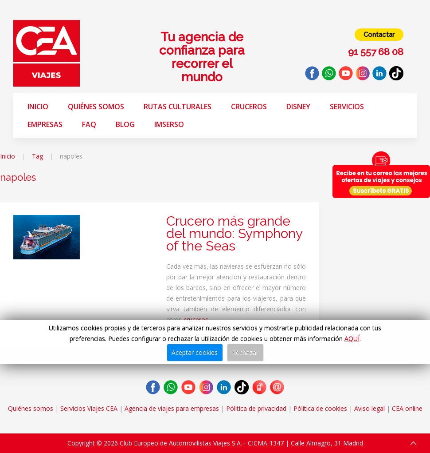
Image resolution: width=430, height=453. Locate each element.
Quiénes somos (96, 106)
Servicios (347, 106)
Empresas (45, 124)
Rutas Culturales (177, 106)
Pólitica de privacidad (256, 408)
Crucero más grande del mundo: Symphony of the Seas (234, 233)
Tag (37, 156)
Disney (298, 106)
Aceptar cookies (195, 352)
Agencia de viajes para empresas (172, 408)
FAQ (89, 124)
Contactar (379, 35)
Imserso (169, 124)
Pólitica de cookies (320, 408)
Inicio (37, 106)
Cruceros (249, 106)
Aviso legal (369, 408)
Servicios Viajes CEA (88, 408)
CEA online (407, 408)
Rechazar (245, 352)
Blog (125, 124)
